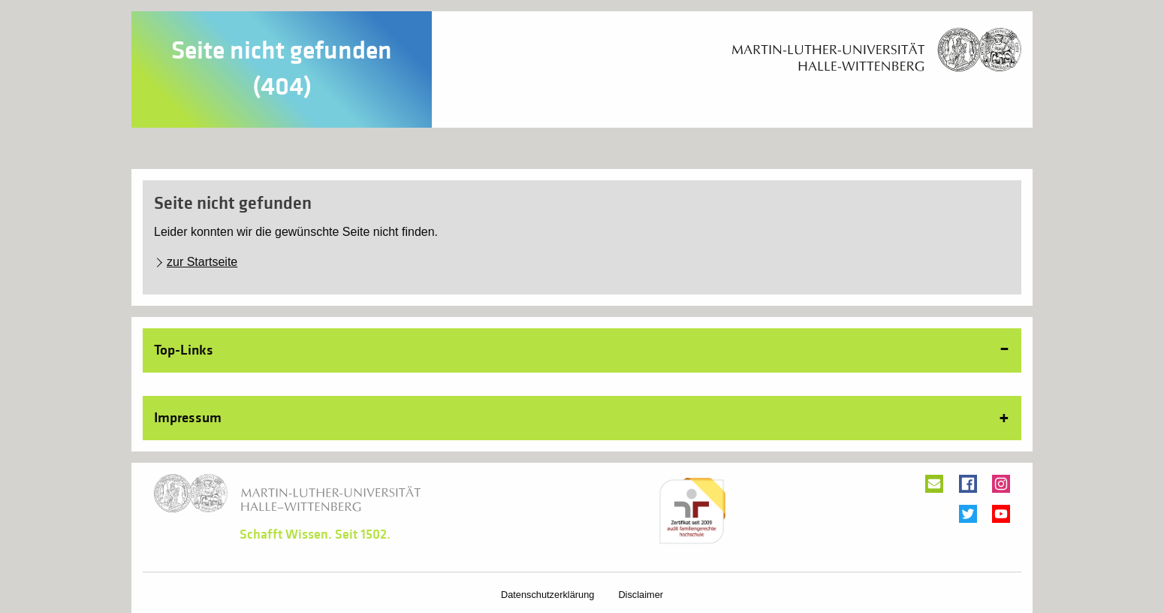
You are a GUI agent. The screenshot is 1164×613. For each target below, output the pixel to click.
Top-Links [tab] (183, 350)
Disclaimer (640, 594)
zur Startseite (202, 261)
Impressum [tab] (188, 418)
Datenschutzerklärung (547, 594)
